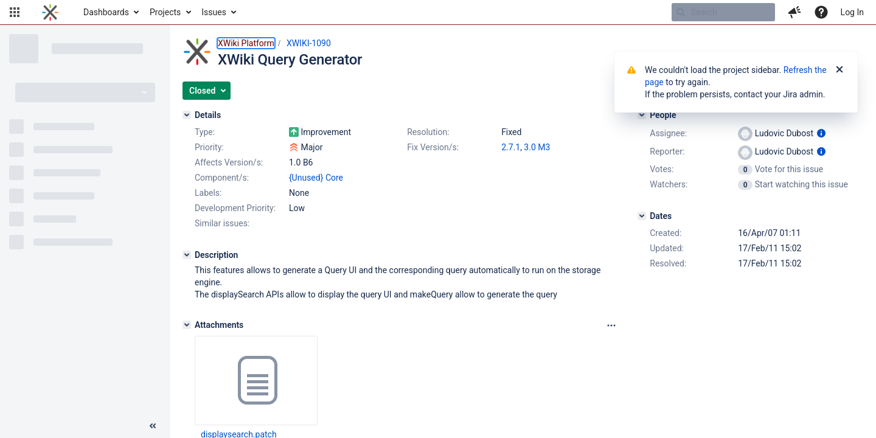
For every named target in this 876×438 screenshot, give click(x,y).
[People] (642, 115)
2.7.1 (510, 147)
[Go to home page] (50, 12)
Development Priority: (235, 208)
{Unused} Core (316, 177)
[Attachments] (186, 325)
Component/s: (222, 177)
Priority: (209, 147)
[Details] (186, 115)
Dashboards (106, 12)
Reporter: (667, 151)
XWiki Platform (246, 43)
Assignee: (668, 133)
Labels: (208, 193)
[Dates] (642, 216)
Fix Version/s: (433, 147)
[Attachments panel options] (611, 325)
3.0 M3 (537, 147)
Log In (852, 12)
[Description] (186, 255)
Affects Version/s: (229, 162)
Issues (213, 12)
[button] (14, 12)
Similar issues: (222, 223)
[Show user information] (821, 133)
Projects (165, 12)
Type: (205, 132)
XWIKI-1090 (309, 43)
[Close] (839, 70)
